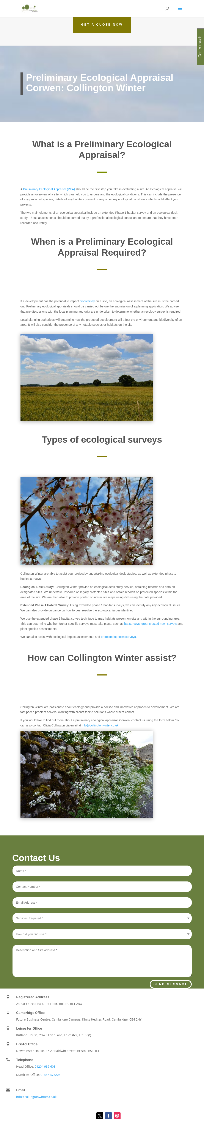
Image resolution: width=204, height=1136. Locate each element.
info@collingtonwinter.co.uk (100, 725)
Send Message (171, 984)
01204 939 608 (45, 1066)
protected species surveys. (119, 637)
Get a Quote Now (102, 24)
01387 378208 (50, 1075)
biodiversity (87, 301)
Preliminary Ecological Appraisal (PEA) (49, 189)
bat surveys (132, 623)
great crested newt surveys (159, 623)
